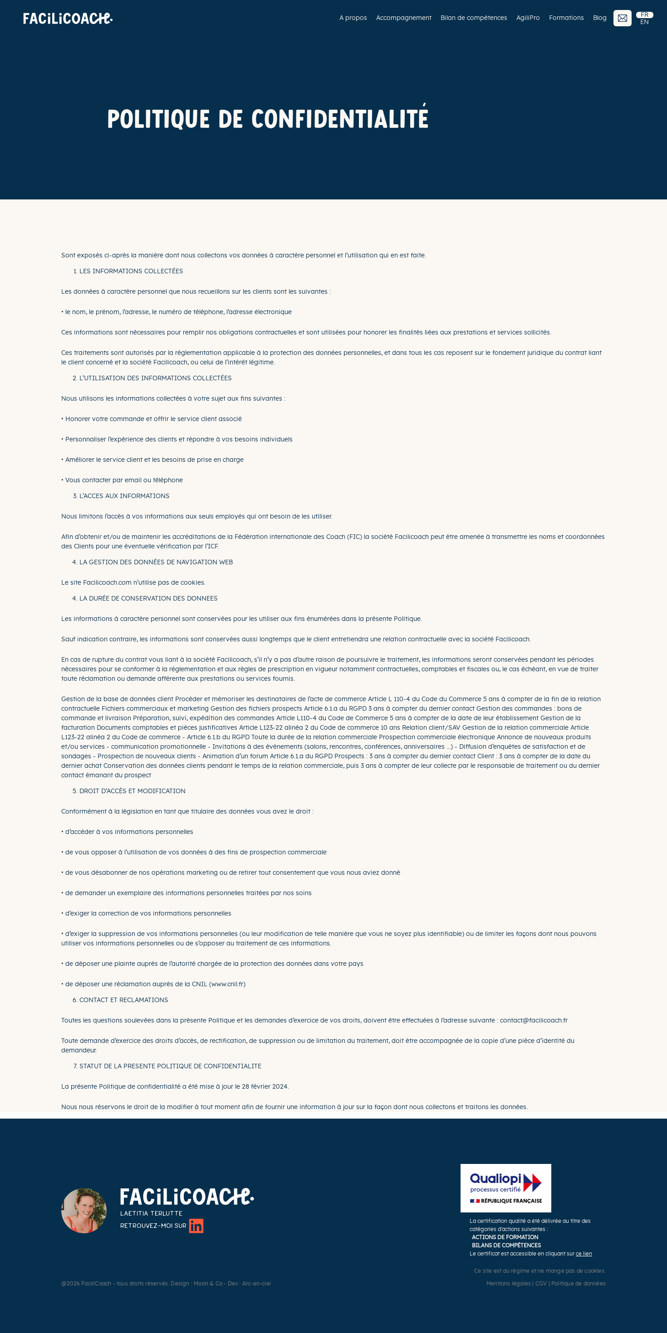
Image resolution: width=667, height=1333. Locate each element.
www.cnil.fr (227, 984)
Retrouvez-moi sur (162, 1225)
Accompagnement (404, 18)
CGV (541, 1283)
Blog (600, 18)
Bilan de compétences (474, 18)
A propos (353, 18)
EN (644, 22)
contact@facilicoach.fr (534, 1021)
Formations (566, 18)
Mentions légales (508, 1283)
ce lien (584, 1253)
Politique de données (578, 1283)
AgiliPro (528, 18)
